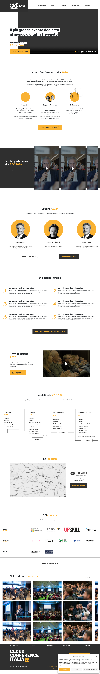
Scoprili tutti (68, 257)
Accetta (65, 669)
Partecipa (16, 373)
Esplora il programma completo (49, 331)
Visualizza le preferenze (90, 669)
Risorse (87, 5)
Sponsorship (42, 5)
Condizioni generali (52, 670)
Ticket (53, 5)
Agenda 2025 (75, 5)
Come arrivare (77, 485)
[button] (97, 656)
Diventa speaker (29, 257)
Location (63, 5)
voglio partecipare (49, 127)
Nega (76, 669)
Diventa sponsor (49, 563)
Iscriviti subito (19, 52)
